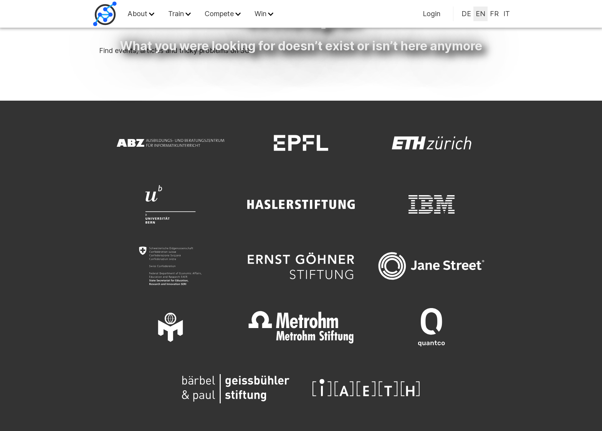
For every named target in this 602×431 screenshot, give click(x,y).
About (137, 14)
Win (260, 14)
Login (431, 14)
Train (176, 14)
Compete (219, 14)
